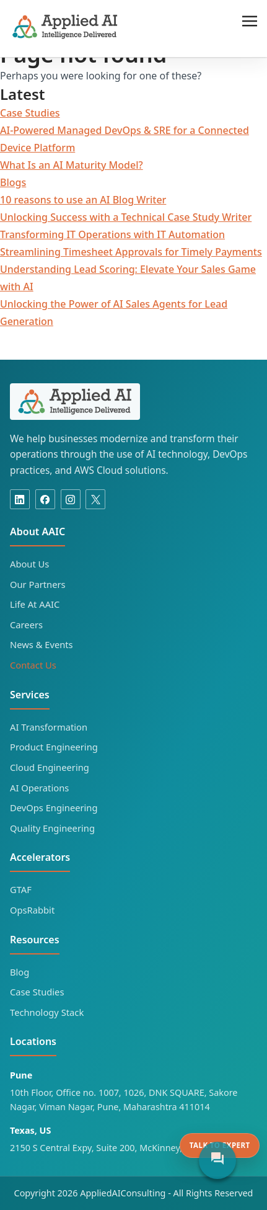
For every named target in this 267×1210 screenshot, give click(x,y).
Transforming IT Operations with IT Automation (112, 234)
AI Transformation (48, 727)
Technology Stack (47, 1012)
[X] (95, 499)
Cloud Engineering (49, 767)
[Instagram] (71, 499)
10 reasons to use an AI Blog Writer (83, 200)
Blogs (13, 182)
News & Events (41, 644)
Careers (26, 624)
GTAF (21, 889)
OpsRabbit (32, 910)
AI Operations (39, 787)
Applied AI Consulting (65, 26)
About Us (29, 564)
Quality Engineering (52, 828)
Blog (19, 972)
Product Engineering (54, 747)
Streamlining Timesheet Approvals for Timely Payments (131, 252)
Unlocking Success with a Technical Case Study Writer (126, 217)
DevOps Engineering (54, 807)
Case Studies (30, 113)
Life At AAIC (34, 604)
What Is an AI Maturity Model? (71, 165)
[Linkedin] (20, 499)
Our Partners (38, 584)
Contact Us (33, 665)
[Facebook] (45, 499)
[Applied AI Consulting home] (75, 401)
